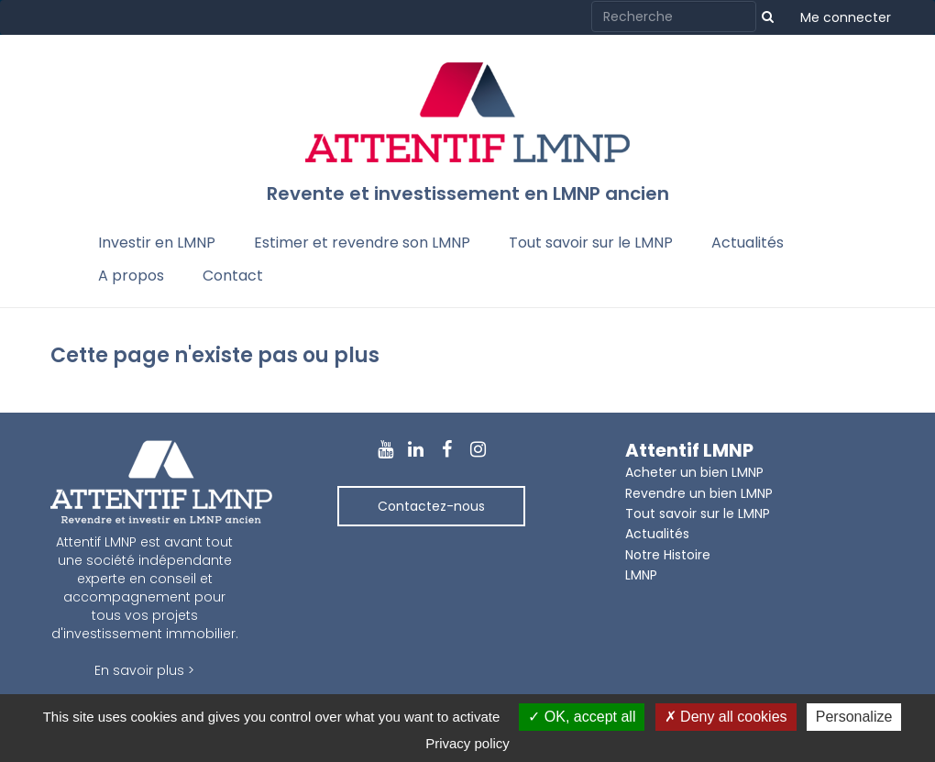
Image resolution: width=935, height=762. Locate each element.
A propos (131, 275)
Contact (233, 275)
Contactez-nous (431, 506)
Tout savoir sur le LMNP (591, 242)
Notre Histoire (667, 555)
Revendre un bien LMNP (699, 493)
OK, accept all (581, 716)
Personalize (854, 716)
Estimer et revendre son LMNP (362, 242)
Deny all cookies (726, 716)
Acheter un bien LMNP (694, 472)
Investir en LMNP (156, 242)
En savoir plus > (144, 670)
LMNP (641, 575)
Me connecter (845, 17)
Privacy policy (467, 743)
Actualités (747, 242)
